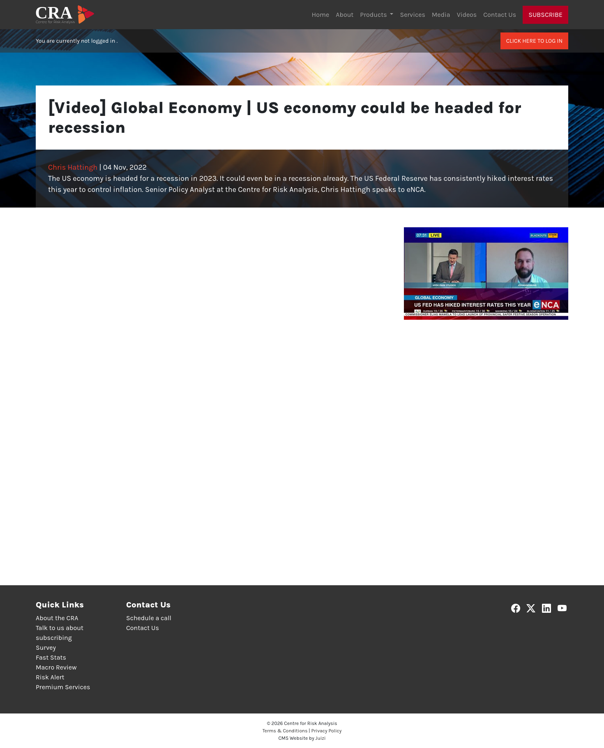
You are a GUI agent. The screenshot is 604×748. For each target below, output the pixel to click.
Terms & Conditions (285, 731)
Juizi (321, 738)
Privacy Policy (326, 731)
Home (321, 14)
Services (412, 14)
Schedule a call (148, 618)
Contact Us (499, 14)
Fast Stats (51, 657)
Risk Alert (50, 677)
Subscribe (545, 14)
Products (374, 14)
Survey (46, 647)
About (344, 14)
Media (441, 14)
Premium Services (63, 687)
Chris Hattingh (72, 167)
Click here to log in (534, 40)
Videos (467, 14)
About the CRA (57, 618)
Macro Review (56, 667)
